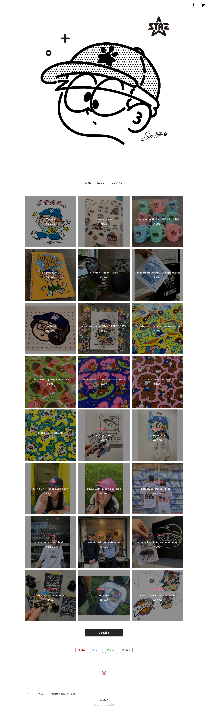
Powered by (104, 705)
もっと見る (104, 632)
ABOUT (101, 182)
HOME (87, 182)
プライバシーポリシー (36, 694)
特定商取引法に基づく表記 (63, 694)
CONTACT (118, 182)
